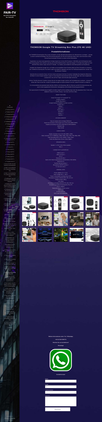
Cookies (9, 420)
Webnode (13, 418)
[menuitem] (9, 107)
